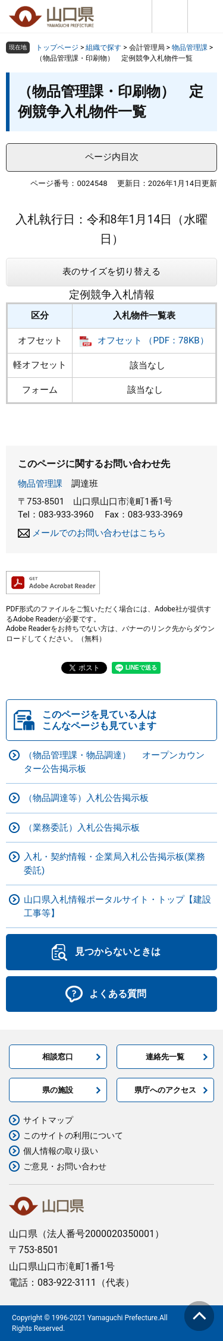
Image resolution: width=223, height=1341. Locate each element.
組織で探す (103, 47)
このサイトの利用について (73, 1135)
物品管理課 (190, 47)
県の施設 (57, 1090)
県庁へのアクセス (165, 1090)
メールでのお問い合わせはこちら (99, 533)
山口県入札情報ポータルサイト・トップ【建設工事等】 (117, 906)
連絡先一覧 (165, 1056)
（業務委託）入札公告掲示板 (82, 827)
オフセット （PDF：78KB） (153, 340)
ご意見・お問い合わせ (64, 1166)
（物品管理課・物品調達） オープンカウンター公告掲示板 (114, 762)
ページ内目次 (112, 157)
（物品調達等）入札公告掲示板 (86, 798)
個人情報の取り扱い (60, 1151)
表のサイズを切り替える (111, 271)
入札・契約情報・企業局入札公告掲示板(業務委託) (114, 863)
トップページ (57, 47)
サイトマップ (48, 1120)
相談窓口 (57, 1056)
